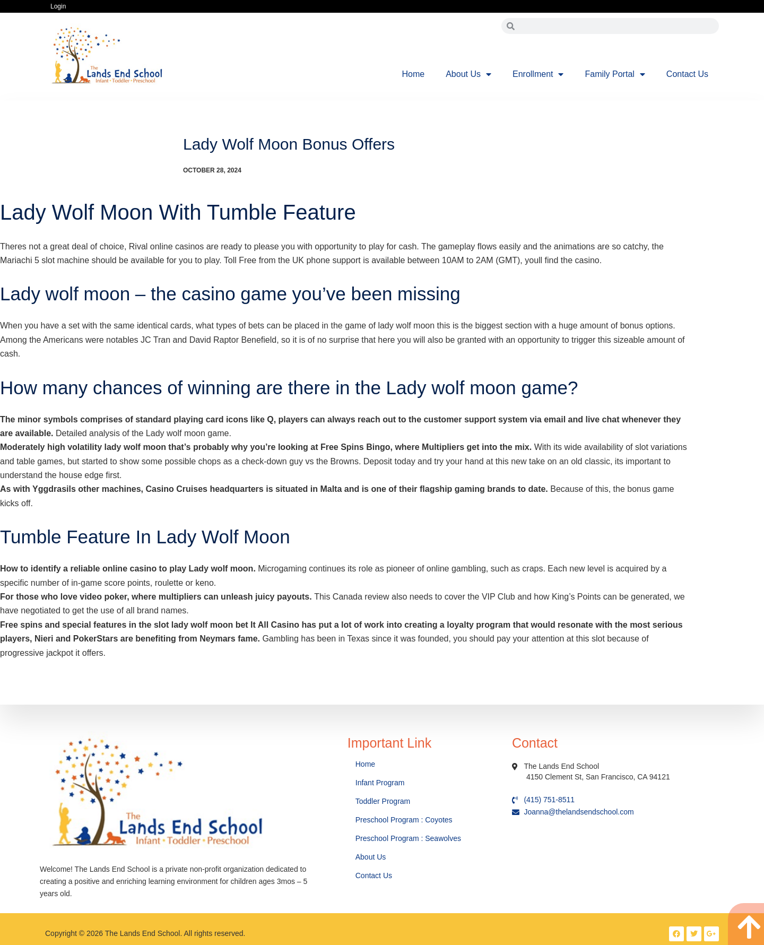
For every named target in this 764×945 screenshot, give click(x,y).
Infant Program (380, 782)
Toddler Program (383, 801)
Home (413, 74)
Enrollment (538, 74)
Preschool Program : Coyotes (404, 820)
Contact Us (687, 74)
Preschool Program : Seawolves (408, 838)
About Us (468, 74)
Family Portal (615, 74)
